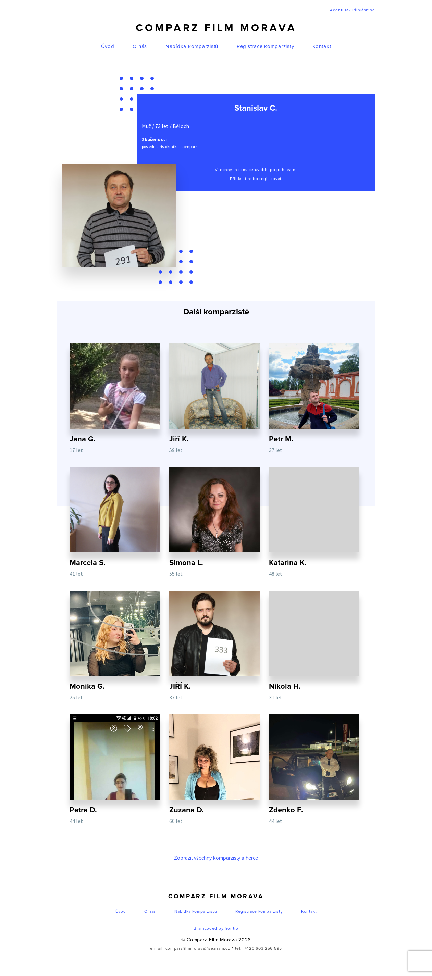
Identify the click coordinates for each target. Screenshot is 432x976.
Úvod (107, 46)
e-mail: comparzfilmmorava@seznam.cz (190, 950)
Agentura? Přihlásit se (352, 10)
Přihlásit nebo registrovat (256, 179)
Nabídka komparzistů (191, 46)
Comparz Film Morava (216, 28)
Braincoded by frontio (216, 930)
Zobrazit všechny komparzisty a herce (216, 859)
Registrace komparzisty (265, 46)
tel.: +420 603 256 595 (258, 950)
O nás (140, 46)
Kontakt (321, 46)
